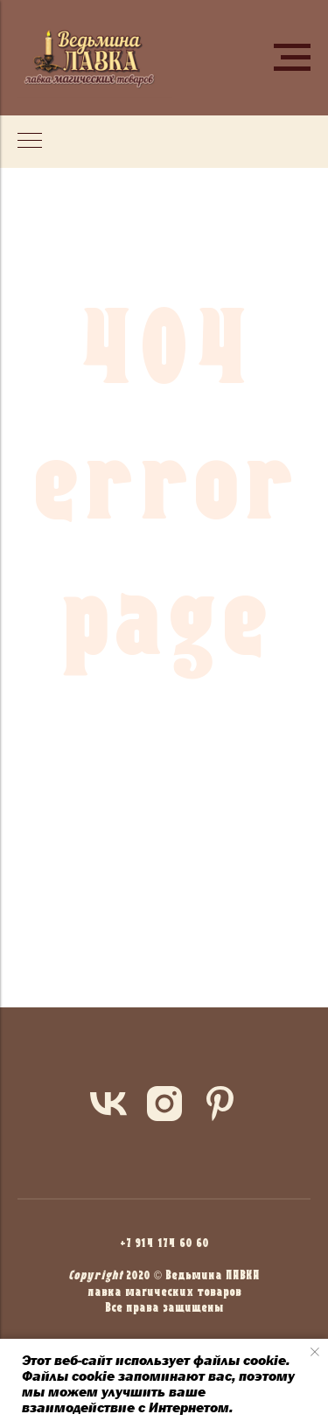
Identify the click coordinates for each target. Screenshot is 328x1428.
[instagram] (164, 1103)
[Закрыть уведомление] (315, 1352)
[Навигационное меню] (292, 58)
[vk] (108, 1103)
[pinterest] (220, 1103)
